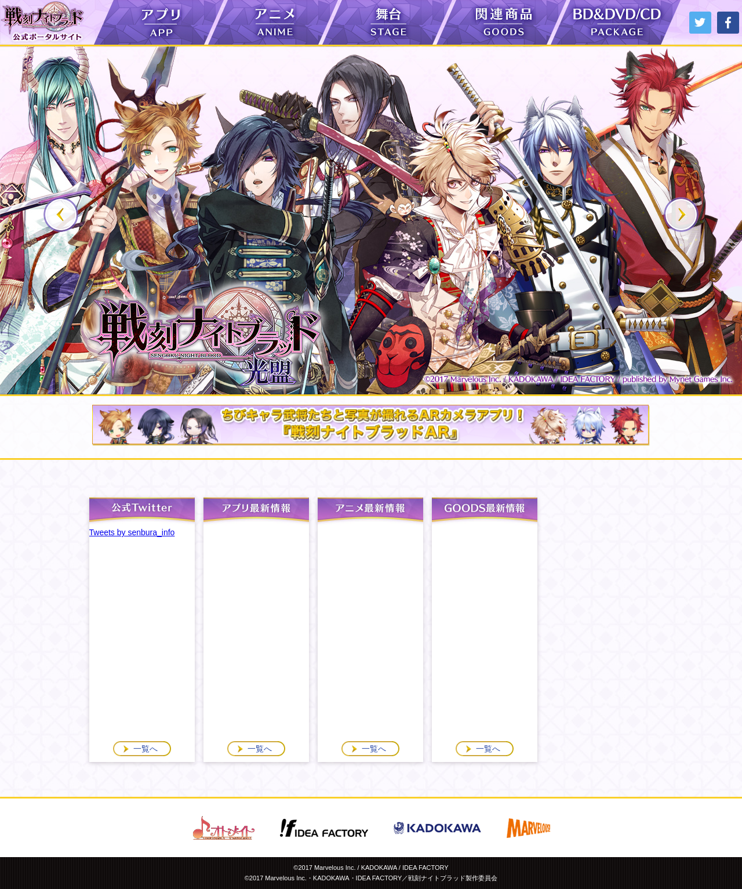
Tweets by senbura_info (132, 532)
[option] (371, 220)
